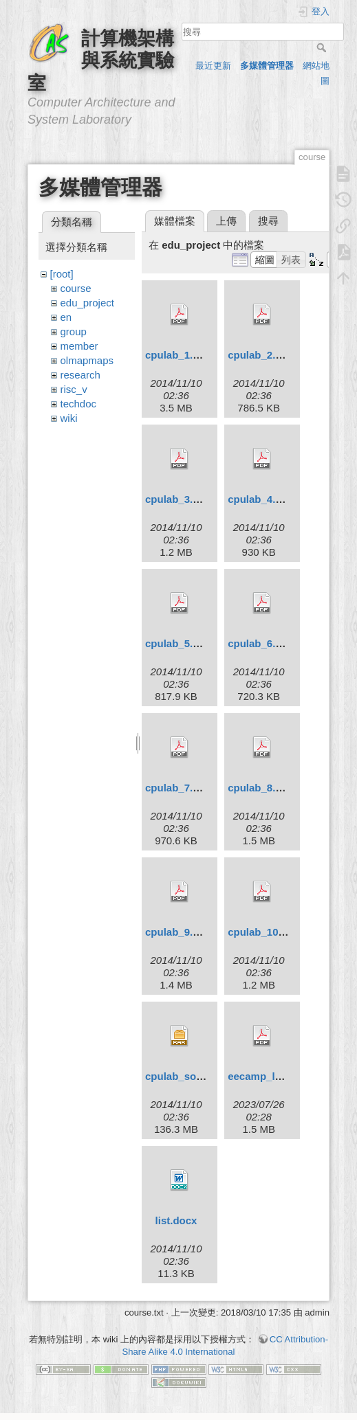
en (66, 317)
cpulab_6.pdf (260, 643)
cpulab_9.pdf (177, 932)
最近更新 (213, 65)
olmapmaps (87, 360)
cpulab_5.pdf (177, 643)
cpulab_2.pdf (260, 355)
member (79, 346)
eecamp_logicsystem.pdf (289, 1076)
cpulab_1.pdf (177, 355)
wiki (69, 418)
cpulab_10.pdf (262, 932)
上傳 (226, 221)
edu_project (87, 302)
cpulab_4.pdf (260, 499)
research (80, 375)
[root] (62, 274)
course (76, 288)
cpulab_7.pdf (177, 787)
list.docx (176, 1220)
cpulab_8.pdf (260, 787)
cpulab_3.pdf (177, 499)
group (74, 331)
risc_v (74, 389)
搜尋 (322, 47)
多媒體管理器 (267, 65)
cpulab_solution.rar (193, 1076)
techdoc (79, 403)
